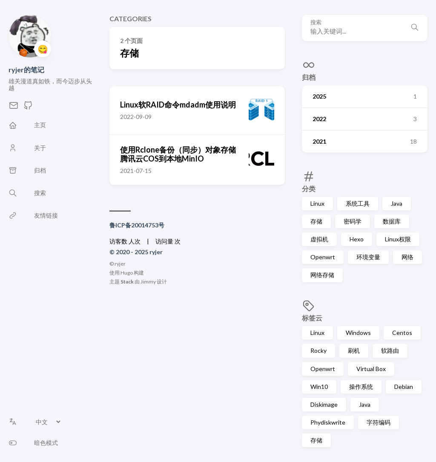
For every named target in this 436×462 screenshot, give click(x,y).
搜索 (315, 22)
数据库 (392, 221)
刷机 (354, 350)
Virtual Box (371, 368)
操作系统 (361, 386)
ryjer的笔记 (26, 69)
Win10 (319, 386)
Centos (402, 332)
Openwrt (322, 257)
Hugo (126, 272)
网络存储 (322, 274)
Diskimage (324, 404)
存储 (316, 221)
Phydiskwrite (327, 422)
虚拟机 (319, 239)
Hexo (357, 239)
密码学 (352, 221)
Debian (403, 386)
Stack (127, 281)
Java (396, 203)
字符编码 (378, 422)
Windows (358, 332)
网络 (407, 257)
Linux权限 (398, 239)
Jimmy (148, 281)
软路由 (390, 350)
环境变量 (368, 257)
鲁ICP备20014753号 (136, 225)
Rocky (318, 350)
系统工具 (358, 203)
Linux (317, 203)
